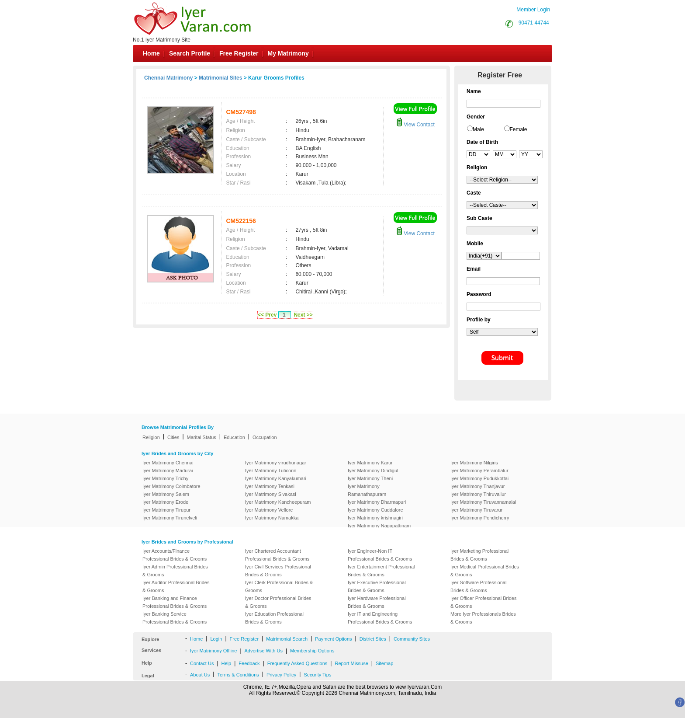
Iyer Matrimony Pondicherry (479, 517)
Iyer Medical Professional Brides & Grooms (484, 570)
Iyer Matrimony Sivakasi (270, 494)
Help (226, 663)
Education (234, 437)
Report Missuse (351, 663)
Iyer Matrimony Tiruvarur (476, 509)
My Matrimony (288, 53)
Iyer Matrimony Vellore (269, 509)
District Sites (373, 638)
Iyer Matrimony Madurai (167, 470)
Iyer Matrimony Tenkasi (269, 486)
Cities (173, 437)
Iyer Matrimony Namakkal (272, 517)
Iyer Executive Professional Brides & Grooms (377, 586)
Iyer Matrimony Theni (370, 478)
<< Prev (267, 315)
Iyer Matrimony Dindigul (373, 470)
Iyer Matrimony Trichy (165, 478)
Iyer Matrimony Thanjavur (477, 486)
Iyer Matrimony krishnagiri (375, 517)
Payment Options (333, 638)
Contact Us (202, 663)
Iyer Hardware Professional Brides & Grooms (377, 602)
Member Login (533, 10)
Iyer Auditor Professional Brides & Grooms (175, 586)
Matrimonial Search (287, 638)
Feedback (249, 663)
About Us (200, 674)
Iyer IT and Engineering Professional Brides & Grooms (380, 617)
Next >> (303, 315)
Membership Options (312, 650)
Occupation (265, 437)
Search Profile (189, 53)
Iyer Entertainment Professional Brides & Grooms (381, 570)
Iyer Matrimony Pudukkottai (479, 478)
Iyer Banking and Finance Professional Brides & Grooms (174, 602)
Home (151, 53)
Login (216, 638)
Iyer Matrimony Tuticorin (270, 470)
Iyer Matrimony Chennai (168, 462)
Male (478, 129)
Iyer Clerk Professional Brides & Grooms (279, 586)
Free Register (238, 53)
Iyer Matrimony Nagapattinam (379, 525)
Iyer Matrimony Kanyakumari (275, 478)
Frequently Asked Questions (297, 663)
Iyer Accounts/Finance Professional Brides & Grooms (174, 554)
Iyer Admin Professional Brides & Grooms (175, 570)
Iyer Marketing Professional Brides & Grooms (479, 554)
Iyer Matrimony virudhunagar (275, 462)
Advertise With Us (264, 650)
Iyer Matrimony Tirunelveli (169, 517)
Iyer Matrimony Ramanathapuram (367, 490)
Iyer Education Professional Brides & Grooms (274, 617)
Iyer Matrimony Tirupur (166, 509)
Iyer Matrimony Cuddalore (375, 509)
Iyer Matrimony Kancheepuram (278, 502)
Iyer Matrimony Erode (165, 502)
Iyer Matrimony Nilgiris (474, 462)
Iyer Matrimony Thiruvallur (478, 494)
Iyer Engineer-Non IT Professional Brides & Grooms (380, 554)
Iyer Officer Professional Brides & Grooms (483, 602)
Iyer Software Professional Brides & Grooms (478, 586)
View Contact (415, 125)
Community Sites (412, 638)
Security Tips (317, 674)
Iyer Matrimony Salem (165, 494)
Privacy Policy (281, 674)
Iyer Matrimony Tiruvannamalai (483, 502)
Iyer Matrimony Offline (213, 650)
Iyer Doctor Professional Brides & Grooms (278, 602)
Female (518, 129)
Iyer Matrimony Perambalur (479, 470)
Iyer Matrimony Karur (370, 462)
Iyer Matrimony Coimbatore (171, 486)
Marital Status (201, 437)
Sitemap (384, 663)
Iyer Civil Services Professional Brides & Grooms (278, 570)
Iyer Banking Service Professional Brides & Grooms (174, 617)
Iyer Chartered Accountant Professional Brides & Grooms (277, 554)
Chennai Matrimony (168, 78)
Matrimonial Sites (220, 78)
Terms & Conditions (238, 674)
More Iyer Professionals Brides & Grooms (483, 617)
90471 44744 (534, 23)
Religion (151, 437)
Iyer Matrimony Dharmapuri (377, 502)
